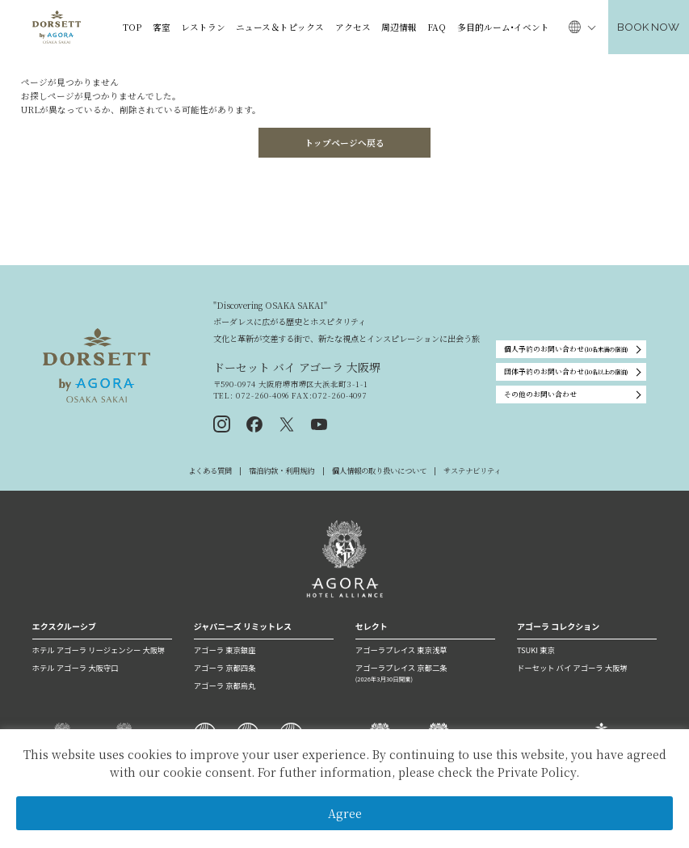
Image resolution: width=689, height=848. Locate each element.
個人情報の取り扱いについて (379, 470)
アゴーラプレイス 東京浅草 (401, 650)
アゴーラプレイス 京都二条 (425, 673)
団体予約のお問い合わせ (566, 372)
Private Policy (537, 772)
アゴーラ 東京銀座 (225, 650)
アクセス (353, 27)
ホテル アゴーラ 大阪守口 (75, 667)
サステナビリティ (472, 470)
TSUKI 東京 (536, 650)
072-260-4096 (261, 395)
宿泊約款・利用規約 (281, 470)
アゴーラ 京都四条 (225, 667)
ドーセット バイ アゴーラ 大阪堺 (572, 667)
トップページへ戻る (344, 143)
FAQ (436, 27)
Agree (345, 813)
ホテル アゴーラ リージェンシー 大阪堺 (99, 650)
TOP (132, 27)
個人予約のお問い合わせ (566, 350)
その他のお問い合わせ (540, 394)
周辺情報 (399, 27)
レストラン (203, 27)
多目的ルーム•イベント (503, 27)
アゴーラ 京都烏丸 (225, 685)
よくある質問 (210, 470)
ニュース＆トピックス (280, 27)
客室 (161, 27)
